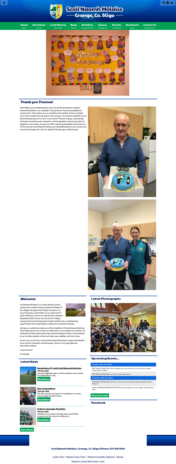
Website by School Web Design (84, 461)
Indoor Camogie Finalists (51, 408)
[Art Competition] (28, 396)
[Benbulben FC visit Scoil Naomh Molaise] (28, 376)
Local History (58, 26)
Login (102, 461)
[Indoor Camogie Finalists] (28, 416)
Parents (116, 26)
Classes (102, 26)
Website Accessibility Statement (100, 457)
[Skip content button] (4, 3)
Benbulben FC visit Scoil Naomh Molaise (59, 368)
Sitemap (119, 457)
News (73, 26)
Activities (87, 26)
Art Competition (46, 388)
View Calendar (100, 395)
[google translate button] (168, 2)
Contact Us (149, 26)
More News (27, 429)
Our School (38, 26)
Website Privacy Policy (76, 457)
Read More (44, 378)
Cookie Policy (58, 457)
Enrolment (132, 26)
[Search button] (164, 3)
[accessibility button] (172, 3)
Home (24, 26)
